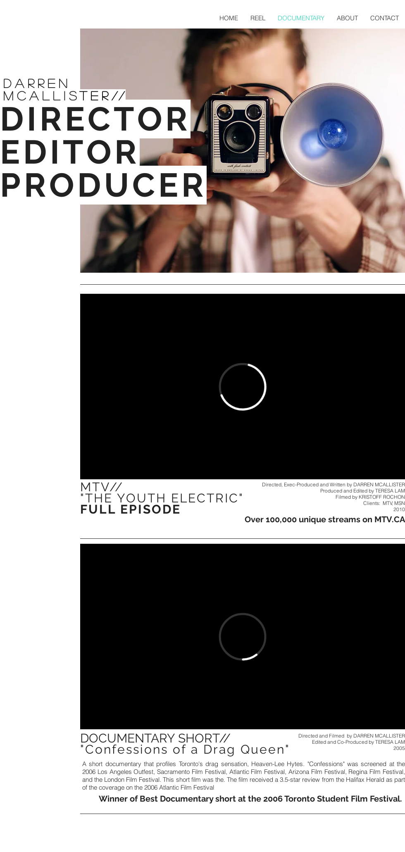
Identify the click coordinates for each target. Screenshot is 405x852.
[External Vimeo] (242, 386)
